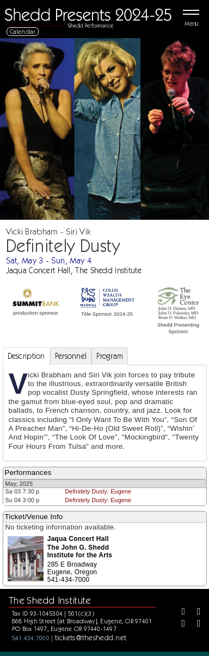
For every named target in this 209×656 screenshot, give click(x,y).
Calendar (23, 31)
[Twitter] (195, 612)
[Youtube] (195, 624)
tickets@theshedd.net (91, 637)
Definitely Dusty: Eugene (98, 491)
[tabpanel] (104, 413)
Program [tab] (109, 356)
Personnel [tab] (71, 356)
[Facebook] (180, 612)
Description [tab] (26, 356)
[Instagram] (180, 624)
